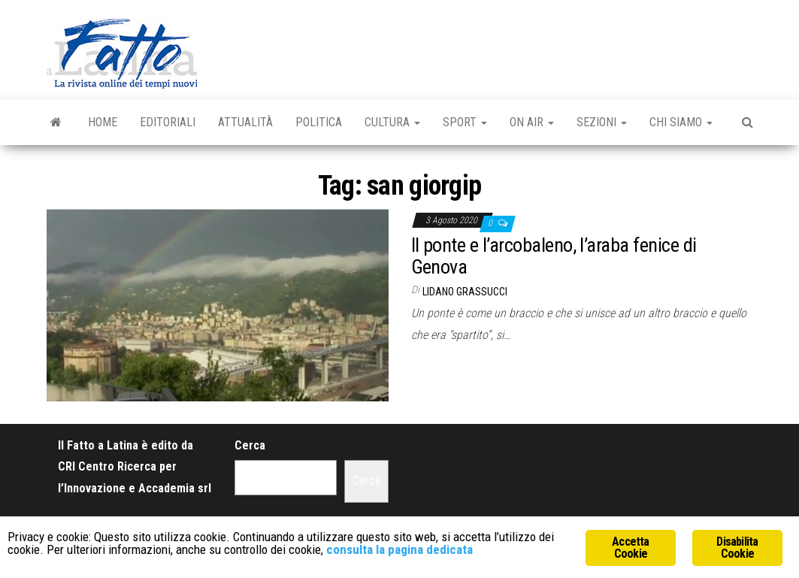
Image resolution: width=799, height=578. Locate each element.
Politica (318, 122)
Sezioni (602, 122)
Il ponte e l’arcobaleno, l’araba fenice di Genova (554, 256)
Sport (465, 122)
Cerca (250, 445)
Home (102, 122)
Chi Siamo (681, 122)
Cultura (392, 122)
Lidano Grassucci (464, 292)
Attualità (245, 122)
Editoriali (167, 122)
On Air (532, 122)
